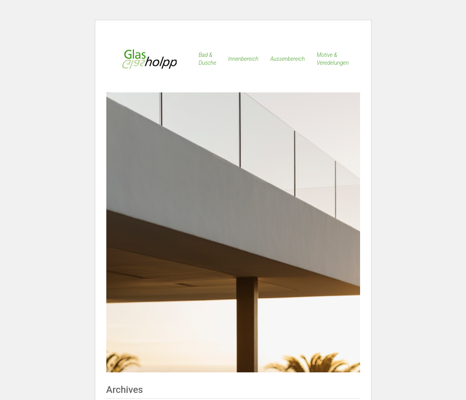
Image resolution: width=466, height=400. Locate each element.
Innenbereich (243, 59)
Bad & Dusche (207, 59)
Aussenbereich (287, 59)
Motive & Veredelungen (333, 59)
